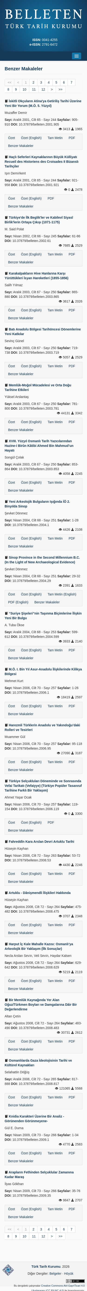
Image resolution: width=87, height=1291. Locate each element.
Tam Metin (55, 138)
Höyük (68, 1273)
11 (34, 89)
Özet (11, 138)
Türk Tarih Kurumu (46, 1266)
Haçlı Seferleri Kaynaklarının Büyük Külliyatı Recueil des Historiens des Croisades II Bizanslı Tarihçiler (41, 161)
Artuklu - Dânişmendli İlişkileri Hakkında (38, 893)
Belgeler (55, 1273)
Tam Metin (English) (62, 594)
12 (43, 89)
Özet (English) (31, 138)
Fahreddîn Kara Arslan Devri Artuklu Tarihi (39, 841)
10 (24, 89)
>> (60, 89)
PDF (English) (18, 602)
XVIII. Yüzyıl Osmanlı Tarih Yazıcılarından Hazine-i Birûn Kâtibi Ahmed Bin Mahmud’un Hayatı (39, 445)
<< (9, 82)
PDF (72, 138)
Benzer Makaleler (20, 146)
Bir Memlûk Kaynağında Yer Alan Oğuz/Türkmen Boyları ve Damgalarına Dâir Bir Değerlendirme (41, 1004)
